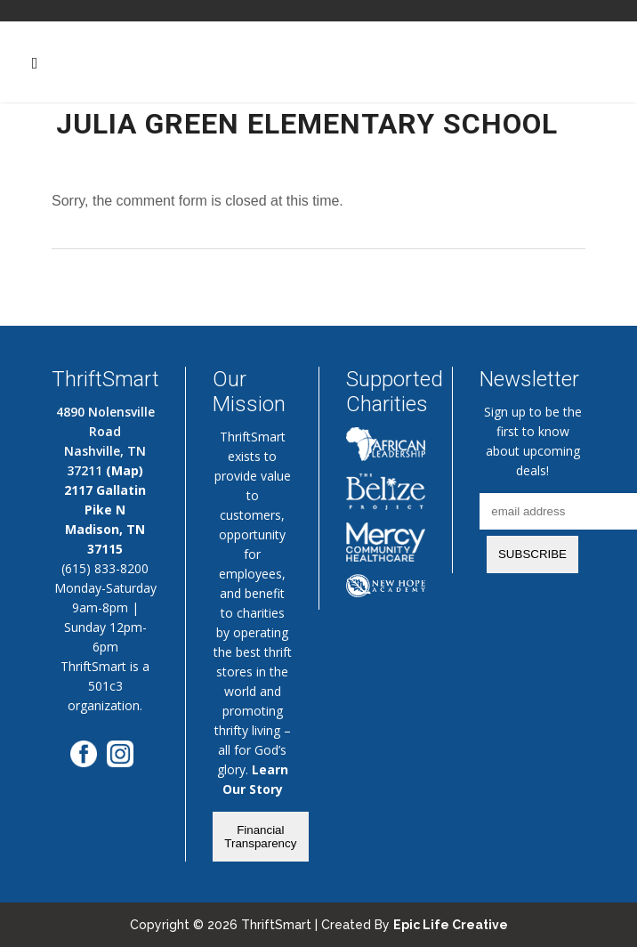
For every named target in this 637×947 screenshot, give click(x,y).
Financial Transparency (260, 836)
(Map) (124, 470)
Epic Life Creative (450, 925)
